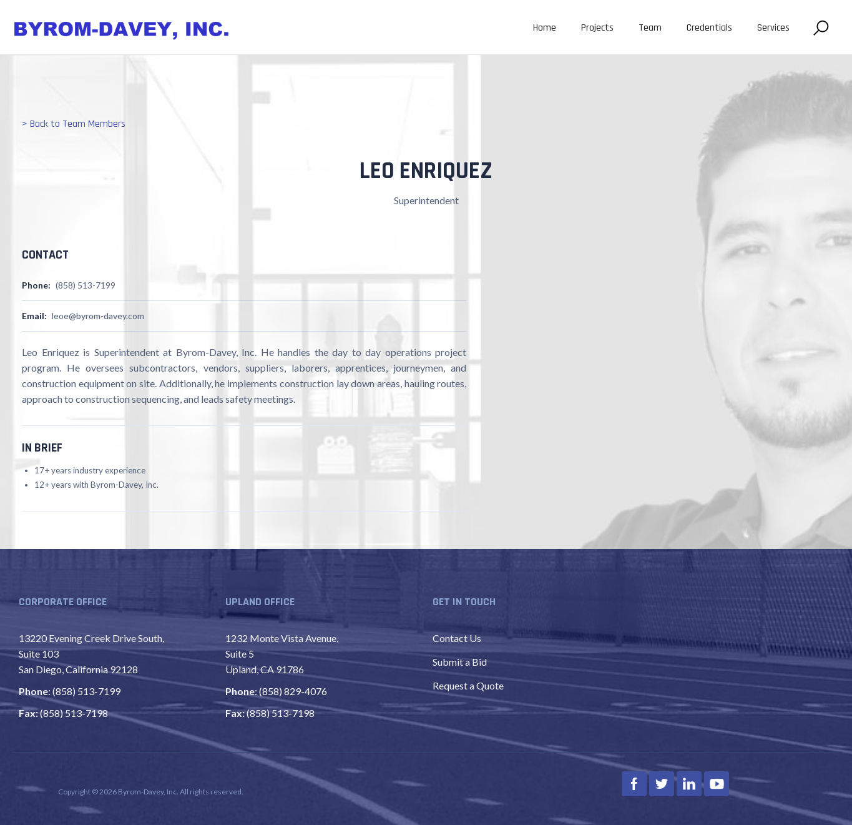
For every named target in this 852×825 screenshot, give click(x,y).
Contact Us (457, 638)
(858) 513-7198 (74, 713)
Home (544, 27)
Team (650, 27)
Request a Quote (468, 685)
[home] (121, 28)
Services (773, 27)
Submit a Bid (460, 662)
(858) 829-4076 (293, 691)
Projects (597, 27)
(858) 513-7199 (86, 691)
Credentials (709, 27)
